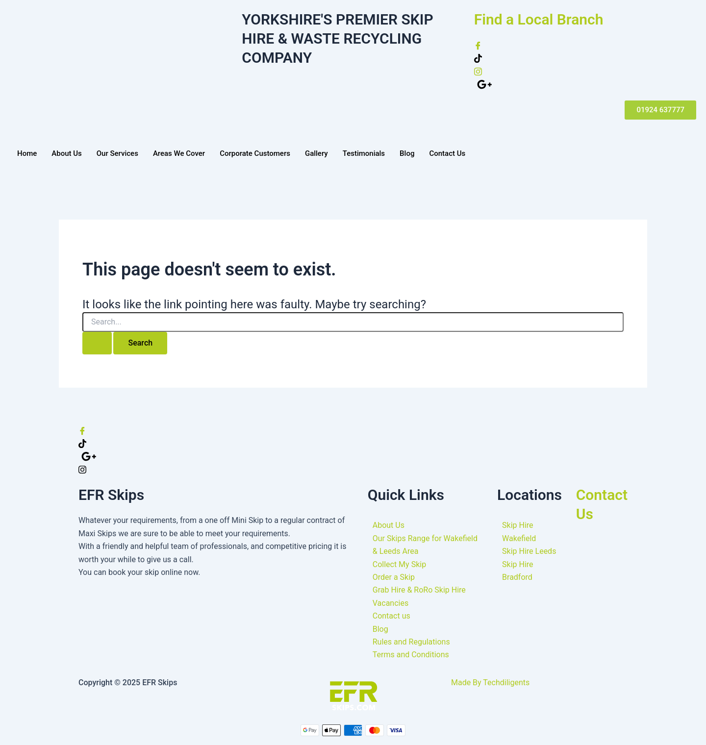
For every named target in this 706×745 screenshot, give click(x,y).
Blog (407, 153)
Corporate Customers (255, 153)
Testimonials (364, 153)
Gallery (316, 153)
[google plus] (586, 83)
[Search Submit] (97, 343)
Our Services (117, 153)
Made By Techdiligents (490, 682)
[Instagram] (353, 469)
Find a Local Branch (539, 19)
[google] (354, 456)
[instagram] (585, 71)
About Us (66, 153)
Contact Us (447, 153)
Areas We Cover (179, 153)
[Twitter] (585, 57)
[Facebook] (585, 45)
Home (27, 153)
